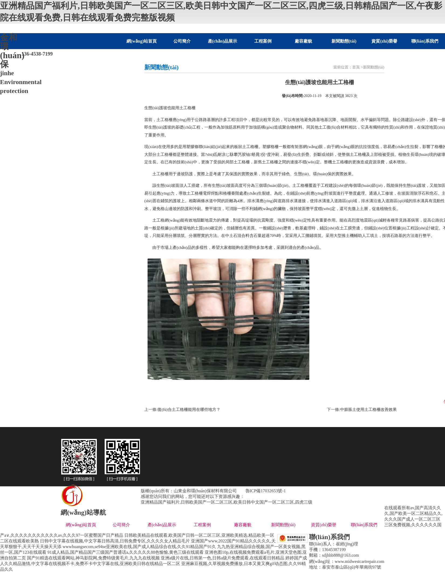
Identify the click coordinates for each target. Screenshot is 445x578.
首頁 (356, 67)
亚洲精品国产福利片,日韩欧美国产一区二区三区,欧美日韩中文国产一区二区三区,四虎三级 (226, 502)
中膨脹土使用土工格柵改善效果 (368, 409)
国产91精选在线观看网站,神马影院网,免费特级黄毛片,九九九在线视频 (93, 558)
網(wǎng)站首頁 (141, 41)
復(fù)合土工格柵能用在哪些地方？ (189, 409)
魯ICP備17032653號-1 (265, 490)
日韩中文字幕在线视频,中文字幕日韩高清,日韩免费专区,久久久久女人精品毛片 (115, 541)
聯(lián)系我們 (424, 41)
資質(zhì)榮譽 (384, 41)
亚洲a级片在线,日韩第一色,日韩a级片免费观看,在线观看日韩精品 (222, 558)
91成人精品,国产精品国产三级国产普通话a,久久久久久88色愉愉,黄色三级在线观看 (125, 552)
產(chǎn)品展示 (222, 41)
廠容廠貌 (303, 41)
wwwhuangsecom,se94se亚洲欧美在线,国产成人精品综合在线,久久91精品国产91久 (139, 546)
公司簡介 (182, 41)
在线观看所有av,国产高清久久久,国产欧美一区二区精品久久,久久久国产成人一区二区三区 (413, 513)
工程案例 (263, 41)
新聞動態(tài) (343, 41)
